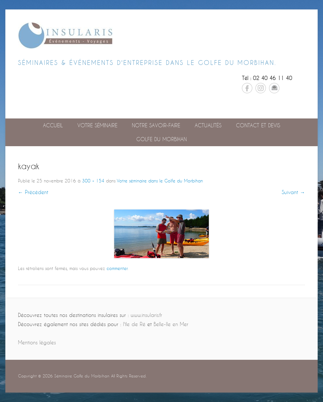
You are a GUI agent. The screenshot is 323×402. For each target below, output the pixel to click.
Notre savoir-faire (156, 125)
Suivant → (293, 192)
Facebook (247, 88)
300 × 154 (93, 180)
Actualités (208, 125)
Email (274, 88)
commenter (117, 268)
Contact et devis (258, 125)
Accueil (53, 125)
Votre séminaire (97, 125)
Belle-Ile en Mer (171, 324)
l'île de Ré (134, 324)
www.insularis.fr (146, 315)
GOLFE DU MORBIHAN (161, 139)
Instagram (260, 88)
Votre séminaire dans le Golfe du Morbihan (160, 180)
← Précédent (33, 192)
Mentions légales (37, 342)
